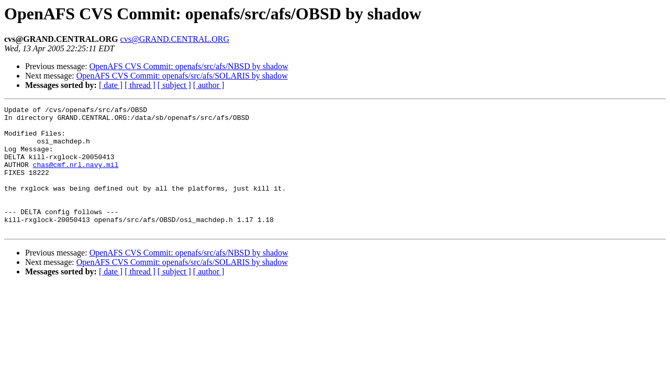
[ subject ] (174, 85)
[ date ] (110, 85)
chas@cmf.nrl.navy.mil (76, 177)
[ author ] (209, 85)
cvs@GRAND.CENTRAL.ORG (175, 39)
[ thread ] (140, 85)
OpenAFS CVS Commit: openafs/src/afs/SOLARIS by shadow (182, 75)
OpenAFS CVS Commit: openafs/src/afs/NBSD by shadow (189, 66)
